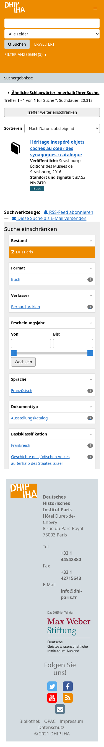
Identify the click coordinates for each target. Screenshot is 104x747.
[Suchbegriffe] (52, 23)
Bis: (56, 334)
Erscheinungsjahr (28, 322)
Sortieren (13, 128)
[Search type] (52, 33)
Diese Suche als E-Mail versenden (49, 218)
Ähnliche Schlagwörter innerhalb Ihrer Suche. (52, 92)
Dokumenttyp (24, 406)
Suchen (17, 44)
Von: (15, 334)
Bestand (19, 240)
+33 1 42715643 (71, 575)
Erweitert (44, 44)
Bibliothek (29, 721)
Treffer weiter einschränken (52, 112)
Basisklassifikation (29, 434)
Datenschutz (51, 727)
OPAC (50, 721)
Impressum (71, 721)
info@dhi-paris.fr (71, 594)
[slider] (14, 353)
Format (18, 268)
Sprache (19, 379)
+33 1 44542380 (71, 556)
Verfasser (20, 295)
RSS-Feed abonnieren (68, 212)
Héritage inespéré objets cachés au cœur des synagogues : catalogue (57, 148)
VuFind (14, 8)
